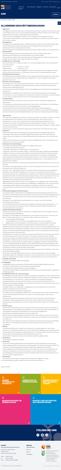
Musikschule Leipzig (6, 19)
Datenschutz (50, 466)
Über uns (43, 1)
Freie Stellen (55, 1)
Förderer (50, 1)
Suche (57, 7)
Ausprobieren (52, 7)
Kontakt (55, 14)
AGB (44, 466)
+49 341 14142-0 (14, 1)
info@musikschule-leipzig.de (6, 1)
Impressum (57, 466)
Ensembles (45, 7)
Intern (59, 1)
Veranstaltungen (31, 7)
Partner (47, 1)
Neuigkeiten (39, 7)
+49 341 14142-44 (9, 458)
